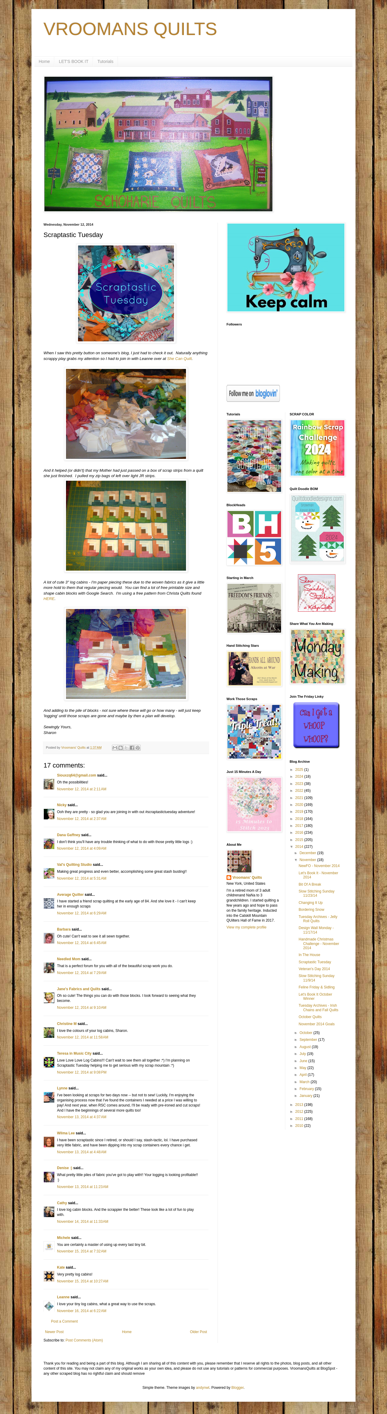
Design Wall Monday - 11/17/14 (316, 930)
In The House (309, 955)
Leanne (63, 1297)
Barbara (63, 929)
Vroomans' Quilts (247, 877)
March (304, 1082)
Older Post (198, 1332)
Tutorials (105, 61)
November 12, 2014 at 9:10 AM (81, 1008)
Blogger (237, 1388)
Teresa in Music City (74, 1053)
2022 (299, 791)
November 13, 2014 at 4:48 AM (81, 1152)
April (303, 1075)
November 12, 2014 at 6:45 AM (81, 943)
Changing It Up (310, 903)
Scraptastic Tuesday (314, 962)
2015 (299, 840)
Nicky (62, 805)
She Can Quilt (179, 358)
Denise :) (64, 1168)
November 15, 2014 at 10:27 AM (82, 1281)
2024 (299, 776)
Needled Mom (68, 959)
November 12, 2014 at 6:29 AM (81, 913)
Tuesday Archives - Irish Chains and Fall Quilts (318, 1007)
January (306, 1096)
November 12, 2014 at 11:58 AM (82, 1037)
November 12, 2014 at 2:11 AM (81, 789)
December (308, 853)
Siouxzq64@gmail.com (76, 775)
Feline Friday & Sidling (316, 987)
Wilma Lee (66, 1133)
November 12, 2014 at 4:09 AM (81, 848)
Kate (61, 1267)
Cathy (62, 1203)
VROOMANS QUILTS (130, 29)
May (303, 1068)
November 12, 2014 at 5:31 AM (81, 878)
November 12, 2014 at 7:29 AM (81, 973)
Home (44, 61)
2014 (299, 847)
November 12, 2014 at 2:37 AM (81, 819)
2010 (299, 1126)
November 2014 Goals (316, 1024)
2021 (299, 798)
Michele (63, 1238)
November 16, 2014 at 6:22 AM (81, 1311)
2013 (299, 1105)
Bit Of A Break (309, 884)
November (308, 860)
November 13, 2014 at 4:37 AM (81, 1117)
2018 (299, 819)
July (303, 1054)
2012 (299, 1112)
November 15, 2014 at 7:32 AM (81, 1251)
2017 (299, 826)
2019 (299, 811)
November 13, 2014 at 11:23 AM (82, 1187)
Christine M (66, 1024)
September (308, 1040)
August (305, 1047)
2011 (299, 1119)
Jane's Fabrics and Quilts (78, 989)
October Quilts (310, 1017)
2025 (299, 770)
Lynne (62, 1088)
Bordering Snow (311, 910)
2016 (299, 832)
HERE (49, 598)
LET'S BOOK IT (73, 61)
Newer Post (54, 1332)
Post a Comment (64, 1321)
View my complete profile (246, 927)
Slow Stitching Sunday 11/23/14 (316, 893)
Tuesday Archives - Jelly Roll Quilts (317, 919)
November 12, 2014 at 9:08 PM (81, 1072)
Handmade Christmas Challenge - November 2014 (318, 943)
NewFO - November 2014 (319, 866)
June (303, 1061)
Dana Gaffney (68, 835)
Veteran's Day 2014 (314, 969)
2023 (299, 784)
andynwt (202, 1388)
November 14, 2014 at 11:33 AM (82, 1221)
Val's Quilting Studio (74, 865)
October (306, 1033)
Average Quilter (70, 895)
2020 (299, 805)
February (307, 1089)
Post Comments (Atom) (84, 1340)
